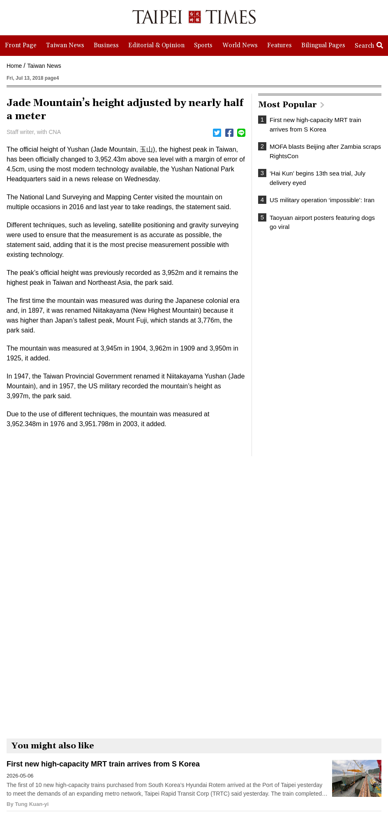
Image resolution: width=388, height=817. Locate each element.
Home (14, 65)
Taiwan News (44, 65)
